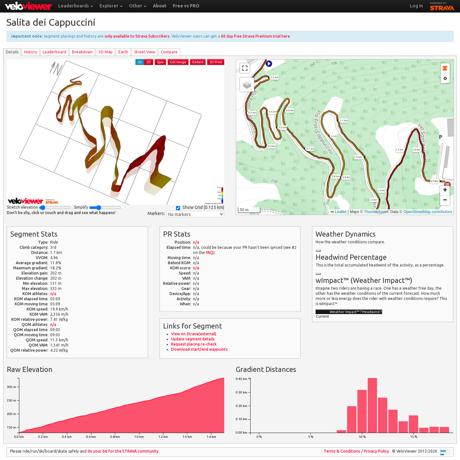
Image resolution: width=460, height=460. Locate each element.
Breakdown (82, 52)
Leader (54, 52)
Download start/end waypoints (199, 349)
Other (137, 5)
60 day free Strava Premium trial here (255, 36)
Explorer (111, 5)
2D (148, 62)
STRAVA (442, 5)
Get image (178, 62)
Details (12, 52)
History (30, 52)
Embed (197, 62)
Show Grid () (200, 207)
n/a (53, 294)
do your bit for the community (122, 451)
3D (140, 62)
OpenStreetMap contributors (427, 212)
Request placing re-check (193, 344)
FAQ (209, 252)
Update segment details (193, 339)
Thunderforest (376, 212)
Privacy (376, 451)
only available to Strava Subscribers (137, 36)
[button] (269, 63)
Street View (144, 52)
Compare (169, 52)
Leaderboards (75, 5)
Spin (160, 62)
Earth (123, 52)
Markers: (156, 213)
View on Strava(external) (193, 334)
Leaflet (338, 212)
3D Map (105, 52)
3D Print (215, 62)
